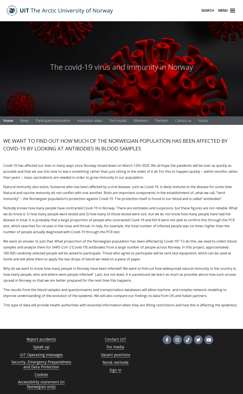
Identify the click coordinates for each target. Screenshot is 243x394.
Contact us (183, 120)
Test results (118, 120)
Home (8, 120)
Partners (161, 120)
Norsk (203, 120)
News (24, 120)
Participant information (53, 120)
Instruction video (89, 120)
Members (141, 120)
